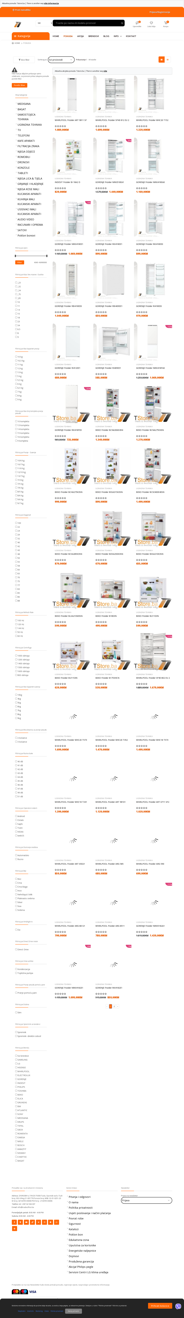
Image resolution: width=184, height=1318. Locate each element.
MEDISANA (24, 104)
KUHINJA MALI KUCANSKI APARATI (29, 201)
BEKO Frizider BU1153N (66, 678)
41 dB (20, 765)
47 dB (20, 788)
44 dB (20, 777)
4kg (19, 698)
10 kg (20, 356)
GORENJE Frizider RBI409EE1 (108, 306)
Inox (20, 890)
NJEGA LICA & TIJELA (30, 178)
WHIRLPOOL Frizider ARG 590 (150, 864)
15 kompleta (23, 433)
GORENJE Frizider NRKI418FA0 (150, 368)
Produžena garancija (81, 1261)
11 (19, 306)
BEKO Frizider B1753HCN (107, 678)
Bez (19, 879)
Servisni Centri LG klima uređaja (88, 1272)
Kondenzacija (24, 969)
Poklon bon (76, 1234)
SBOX (20, 1129)
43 (19, 550)
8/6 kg (20, 495)
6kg (19, 706)
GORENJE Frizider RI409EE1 (108, 368)
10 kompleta (23, 421)
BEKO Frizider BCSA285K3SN (68, 554)
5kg (19, 702)
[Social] (14, 1222)
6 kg (19, 384)
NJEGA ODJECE (26, 151)
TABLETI (23, 173)
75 (19, 581)
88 (19, 600)
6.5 (19, 329)
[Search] (44, 23)
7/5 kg (20, 483)
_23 (19, 282)
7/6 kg (20, 487)
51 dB (20, 796)
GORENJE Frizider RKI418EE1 (108, 244)
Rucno (20, 859)
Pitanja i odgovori (80, 1197)
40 (19, 542)
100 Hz (21, 620)
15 (19, 313)
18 (19, 317)
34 (19, 325)
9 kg (19, 399)
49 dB (20, 792)
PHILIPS (21, 1087)
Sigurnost (75, 1223)
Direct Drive (23, 949)
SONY (20, 1114)
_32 (19, 286)
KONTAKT (131, 36)
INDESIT (21, 1083)
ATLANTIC (22, 1110)
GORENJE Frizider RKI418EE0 (149, 244)
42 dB (20, 769)
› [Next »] (117, 1006)
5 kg (19, 376)
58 (19, 565)
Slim (19, 1012)
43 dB (20, 773)
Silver (20, 902)
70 (19, 577)
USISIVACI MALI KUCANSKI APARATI (29, 212)
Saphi (20, 824)
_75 (19, 294)
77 (19, 585)
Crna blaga (22, 886)
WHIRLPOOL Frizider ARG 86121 (70, 926)
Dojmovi (74, 1256)
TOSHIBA (22, 1090)
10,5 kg (21, 360)
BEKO (20, 1094)
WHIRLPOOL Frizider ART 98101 (110, 802)
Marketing (39, 1311)
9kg (19, 718)
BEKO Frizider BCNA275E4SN (150, 430)
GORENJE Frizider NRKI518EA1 (109, 182)
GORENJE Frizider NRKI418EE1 (69, 244)
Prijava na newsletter (129, 1196)
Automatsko (23, 855)
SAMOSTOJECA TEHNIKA (26, 117)
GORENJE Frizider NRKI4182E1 (69, 988)
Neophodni (21, 1311)
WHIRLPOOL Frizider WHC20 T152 (152, 120)
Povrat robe (76, 1218)
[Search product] (122, 23)
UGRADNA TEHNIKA (63, 116)
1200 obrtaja (23, 659)
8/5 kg (20, 491)
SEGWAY (22, 1153)
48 (19, 554)
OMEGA (21, 1137)
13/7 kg (21, 476)
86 (19, 596)
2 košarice (22, 738)
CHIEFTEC (22, 1156)
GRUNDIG (22, 1102)
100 (19, 523)
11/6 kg (21, 468)
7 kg (19, 391)
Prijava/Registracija (160, 12)
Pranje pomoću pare (27, 992)
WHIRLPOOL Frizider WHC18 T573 (152, 740)
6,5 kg (20, 387)
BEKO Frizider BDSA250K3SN (109, 554)
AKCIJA (80, 36)
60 (19, 569)
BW (19, 1106)
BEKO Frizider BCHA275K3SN (68, 492)
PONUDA (68, 36)
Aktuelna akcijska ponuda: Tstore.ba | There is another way (81, 71)
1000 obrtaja (23, 655)
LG (19, 1063)
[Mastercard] (16, 1291)
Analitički (30, 1311)
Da (19, 929)
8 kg (19, 395)
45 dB (20, 781)
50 (19, 558)
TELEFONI (24, 135)
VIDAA (20, 831)
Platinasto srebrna (26, 898)
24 (19, 530)
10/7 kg (21, 464)
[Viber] (178, 1306)
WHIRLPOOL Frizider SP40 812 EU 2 (112, 120)
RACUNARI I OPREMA (30, 224)
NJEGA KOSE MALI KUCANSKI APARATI (29, 191)
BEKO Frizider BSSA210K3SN (149, 554)
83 (19, 589)
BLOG (106, 36)
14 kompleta (23, 429)
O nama (73, 1202)
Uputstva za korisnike (82, 1245)
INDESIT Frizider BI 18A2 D (67, 182)
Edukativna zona (79, 1240)
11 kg (20, 364)
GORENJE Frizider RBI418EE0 (68, 306)
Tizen (20, 827)
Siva (19, 906)
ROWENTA (23, 1133)
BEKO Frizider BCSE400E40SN (150, 492)
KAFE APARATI (26, 140)
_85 (19, 298)
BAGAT (22, 109)
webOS (21, 835)
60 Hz (20, 636)
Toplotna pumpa (25, 973)
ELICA (20, 1098)
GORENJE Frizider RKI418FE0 (68, 430)
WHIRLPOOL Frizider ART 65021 (70, 864)
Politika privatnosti (81, 1207)
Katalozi (74, 1229)
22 (19, 527)
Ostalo (21, 820)
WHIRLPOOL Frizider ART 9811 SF (71, 120)
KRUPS (21, 1122)
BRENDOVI (93, 36)
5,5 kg (20, 380)
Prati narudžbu (21, 9)
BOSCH (21, 1145)
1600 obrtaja (23, 671)
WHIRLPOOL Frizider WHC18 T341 (71, 802)
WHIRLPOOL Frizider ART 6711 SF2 (152, 802)
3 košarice (22, 741)
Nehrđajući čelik (25, 894)
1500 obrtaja (23, 667)
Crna (20, 882)
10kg (20, 694)
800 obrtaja (23, 675)
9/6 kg (20, 499)
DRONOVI (23, 162)
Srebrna (21, 910)
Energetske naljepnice (82, 1250)
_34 (19, 290)
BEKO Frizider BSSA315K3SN (109, 492)
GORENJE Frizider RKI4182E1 (108, 988)
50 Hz (20, 632)
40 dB (20, 761)
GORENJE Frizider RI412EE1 (67, 368)
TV (19, 130)
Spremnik (22, 1032)
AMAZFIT (22, 1149)
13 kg (20, 372)
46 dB (20, 784)
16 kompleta (23, 437)
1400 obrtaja (23, 663)
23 (19, 321)
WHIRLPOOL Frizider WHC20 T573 (71, 740)
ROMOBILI (24, 157)
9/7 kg (20, 503)
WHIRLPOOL (23, 1071)
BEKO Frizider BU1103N (147, 616)
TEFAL (21, 1125)
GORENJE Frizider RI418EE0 (149, 306)
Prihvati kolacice (160, 1305)
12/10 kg (22, 472)
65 (19, 573)
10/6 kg (21, 460)
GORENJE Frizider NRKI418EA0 (150, 182)
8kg (19, 714)
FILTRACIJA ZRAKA (28, 146)
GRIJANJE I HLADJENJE (30, 184)
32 (19, 538)
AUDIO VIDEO (26, 219)
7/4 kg (20, 480)
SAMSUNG (22, 1059)
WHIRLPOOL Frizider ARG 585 (109, 864)
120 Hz (21, 624)
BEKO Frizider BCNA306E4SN (109, 430)
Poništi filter (19, 85)
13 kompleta (23, 425)
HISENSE (22, 1067)
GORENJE (22, 1079)
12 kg (20, 368)
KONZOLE (24, 167)
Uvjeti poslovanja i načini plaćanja (90, 1213)
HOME (56, 36)
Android (21, 816)
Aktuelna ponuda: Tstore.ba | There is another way (30, 3)
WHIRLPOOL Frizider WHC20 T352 (111, 740)
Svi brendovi (23, 1055)
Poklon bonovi (26, 235)
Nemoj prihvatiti (73, 1311)
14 (19, 309)
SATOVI (22, 230)
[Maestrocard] (24, 1291)
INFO (118, 36)
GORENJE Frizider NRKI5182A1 (150, 926)
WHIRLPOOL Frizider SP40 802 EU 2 (153, 678)
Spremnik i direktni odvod (29, 1036)
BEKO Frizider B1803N (106, 616)
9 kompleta (23, 440)
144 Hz (21, 628)
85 (19, 593)
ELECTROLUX (24, 1075)
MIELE (20, 1141)
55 (19, 561)
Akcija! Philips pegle (81, 1266)
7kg (19, 710)
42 (19, 546)
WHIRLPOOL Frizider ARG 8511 (110, 926)
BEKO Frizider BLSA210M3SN (69, 616)
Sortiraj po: (42, 59)
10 (19, 302)
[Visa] (32, 1291)
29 (19, 534)
